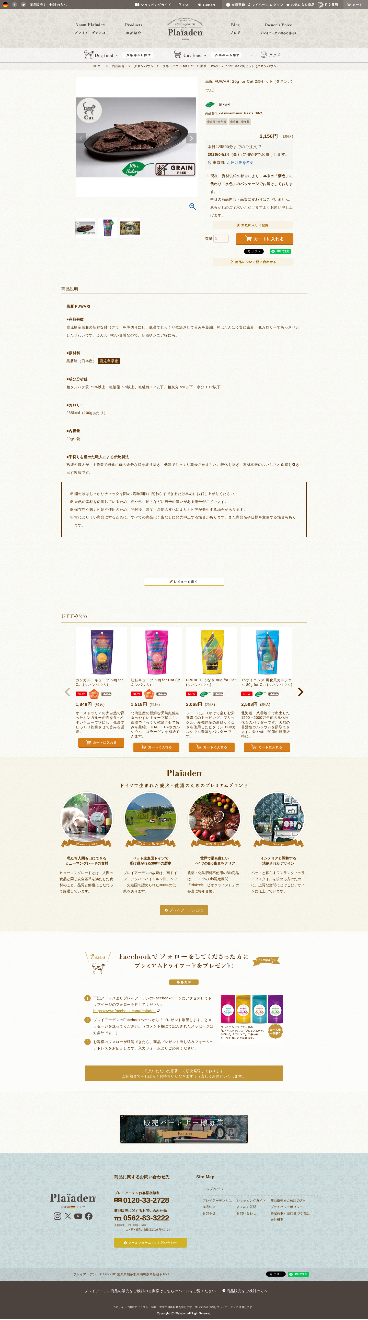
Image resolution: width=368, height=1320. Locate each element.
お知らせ (209, 1213)
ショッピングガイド (251, 1200)
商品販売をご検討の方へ (288, 1200)
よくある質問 (246, 1207)
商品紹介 (118, 66)
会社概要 (277, 1219)
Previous (81, 138)
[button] (67, 692)
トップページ (213, 1189)
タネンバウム (143, 66)
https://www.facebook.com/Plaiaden (124, 1011)
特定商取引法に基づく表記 (290, 1213)
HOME (98, 66)
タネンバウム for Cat (178, 66)
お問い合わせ (246, 1213)
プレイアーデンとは (186, 910)
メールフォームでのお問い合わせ (153, 1242)
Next (191, 138)
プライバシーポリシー (287, 1207)
